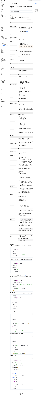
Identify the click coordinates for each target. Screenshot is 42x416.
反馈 (22, 401)
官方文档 (1, 2)
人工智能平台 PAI (4, 2)
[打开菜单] (1, 1)
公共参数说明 (27, 33)
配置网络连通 (26, 278)
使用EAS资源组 (22, 278)
